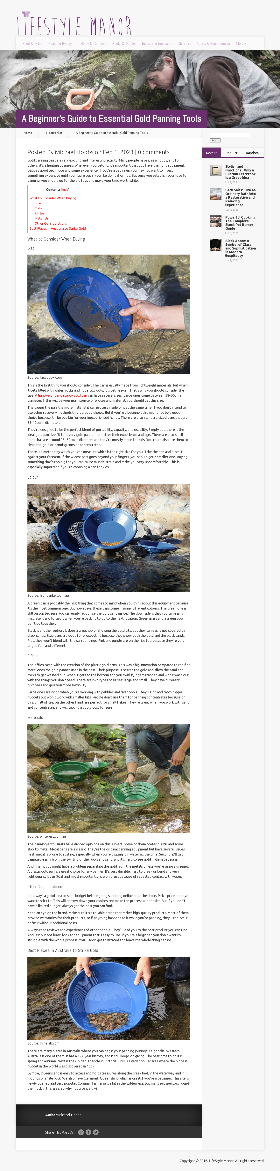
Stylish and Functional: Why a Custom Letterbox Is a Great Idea (240, 171)
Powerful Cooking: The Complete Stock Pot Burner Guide (240, 222)
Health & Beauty (61, 44)
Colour (40, 208)
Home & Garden (93, 44)
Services (185, 44)
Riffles (39, 213)
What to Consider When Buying (53, 198)
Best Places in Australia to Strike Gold (58, 228)
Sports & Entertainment (213, 44)
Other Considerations (51, 223)
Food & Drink (32, 44)
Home (28, 132)
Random (252, 153)
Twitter (96, 1132)
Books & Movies (124, 44)
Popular (231, 153)
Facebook (88, 1132)
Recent (211, 153)
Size (38, 203)
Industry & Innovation (157, 44)
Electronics (54, 132)
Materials (42, 218)
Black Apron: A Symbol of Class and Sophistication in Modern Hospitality (240, 248)
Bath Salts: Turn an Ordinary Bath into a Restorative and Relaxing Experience (240, 197)
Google (81, 1132)
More (241, 44)
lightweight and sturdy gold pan (62, 395)
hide (65, 189)
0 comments (154, 152)
